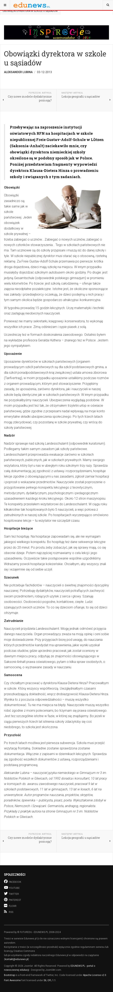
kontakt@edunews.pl (16, 959)
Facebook (12, 881)
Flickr (10, 905)
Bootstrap (9, 975)
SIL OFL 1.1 (50, 980)
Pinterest (12, 899)
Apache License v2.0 (94, 975)
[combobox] (108, 5)
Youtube (12, 887)
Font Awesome (12, 980)
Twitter (11, 893)
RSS (8, 911)
